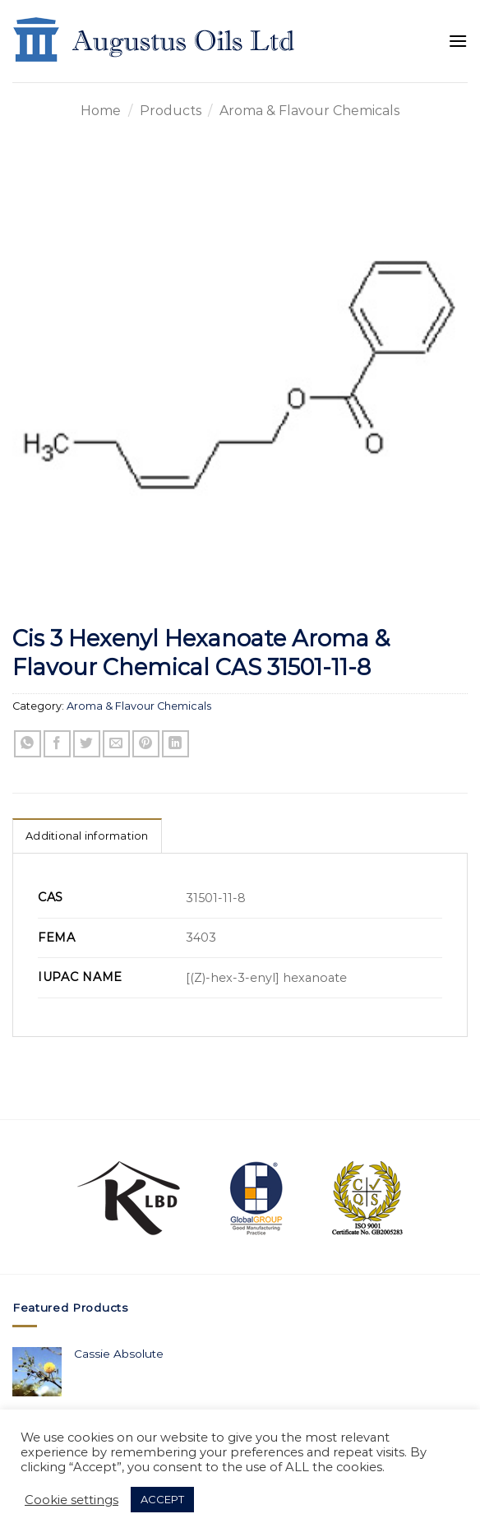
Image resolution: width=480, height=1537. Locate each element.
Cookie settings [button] (71, 1500)
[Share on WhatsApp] (27, 743)
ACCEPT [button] (162, 1499)
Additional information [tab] (87, 836)
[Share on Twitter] (86, 743)
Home (101, 110)
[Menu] (458, 41)
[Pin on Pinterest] (145, 743)
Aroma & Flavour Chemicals (309, 110)
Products (170, 110)
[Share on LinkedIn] (175, 743)
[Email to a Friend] (116, 743)
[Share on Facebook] (57, 743)
